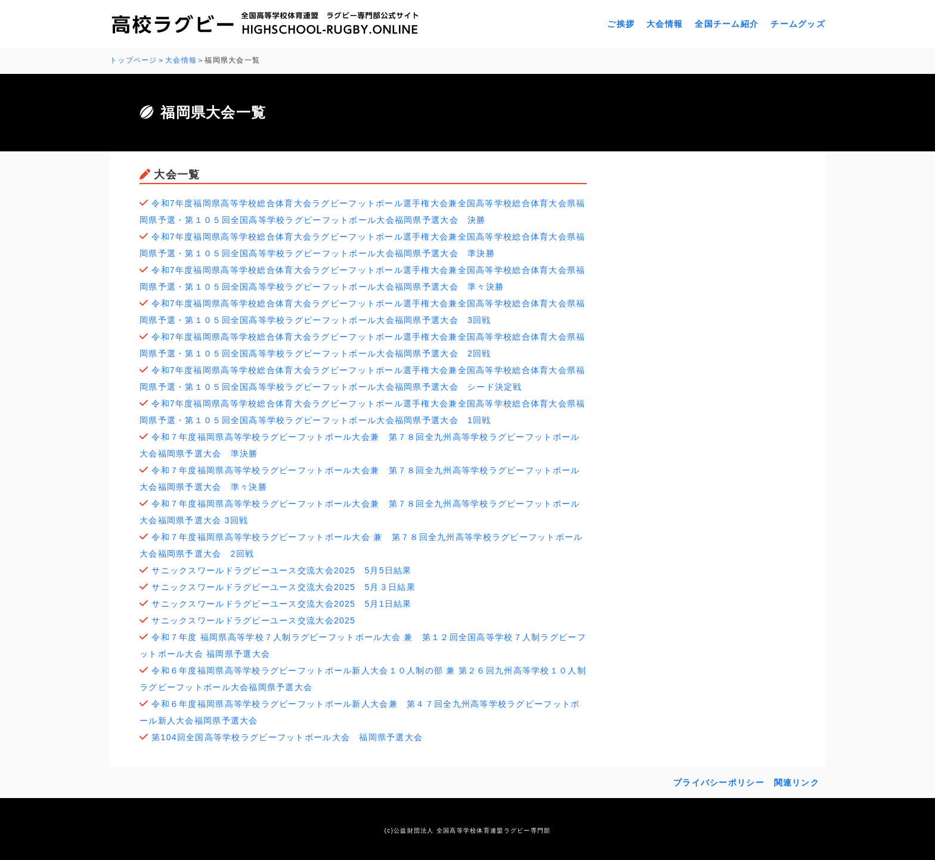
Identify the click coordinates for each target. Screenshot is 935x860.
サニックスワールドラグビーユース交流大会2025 (257, 620)
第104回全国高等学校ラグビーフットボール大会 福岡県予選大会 (287, 737)
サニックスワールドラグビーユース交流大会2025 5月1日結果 (281, 603)
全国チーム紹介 (726, 24)
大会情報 (664, 24)
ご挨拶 (620, 24)
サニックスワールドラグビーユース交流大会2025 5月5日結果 (281, 570)
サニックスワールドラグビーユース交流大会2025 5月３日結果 (283, 587)
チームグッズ (797, 24)
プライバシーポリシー (718, 782)
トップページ (133, 60)
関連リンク (796, 782)
